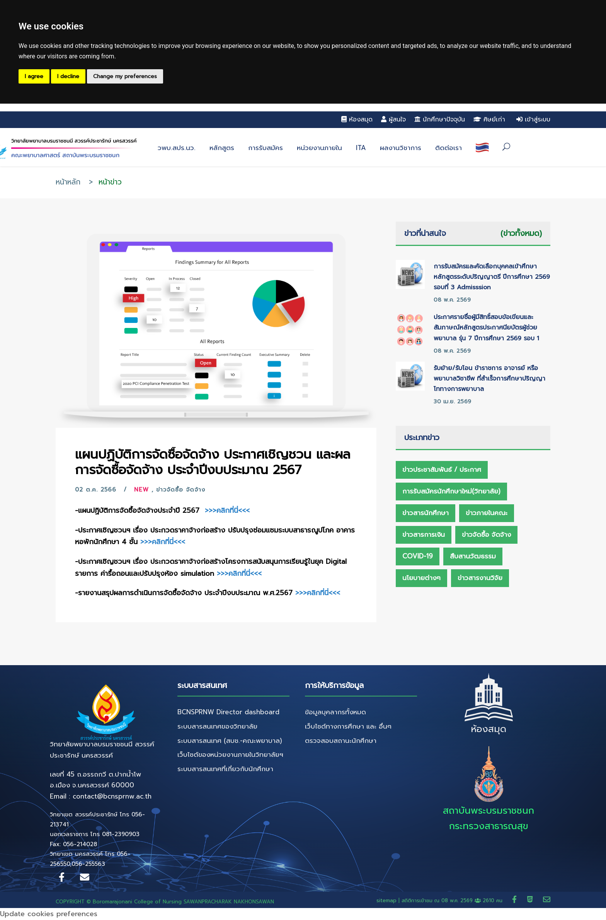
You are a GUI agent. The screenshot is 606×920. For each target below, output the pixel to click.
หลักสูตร (221, 148)
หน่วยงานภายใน (319, 148)
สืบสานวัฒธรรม (473, 556)
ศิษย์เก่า (489, 119)
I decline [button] (68, 76)
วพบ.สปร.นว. (177, 148)
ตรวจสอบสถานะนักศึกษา (340, 741)
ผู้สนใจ (393, 119)
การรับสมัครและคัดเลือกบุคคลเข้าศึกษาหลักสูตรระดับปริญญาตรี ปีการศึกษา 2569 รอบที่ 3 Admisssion (492, 277)
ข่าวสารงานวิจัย (480, 578)
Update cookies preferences (48, 913)
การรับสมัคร (265, 148)
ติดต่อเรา (448, 148)
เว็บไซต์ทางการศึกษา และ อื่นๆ (348, 726)
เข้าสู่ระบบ (533, 119)
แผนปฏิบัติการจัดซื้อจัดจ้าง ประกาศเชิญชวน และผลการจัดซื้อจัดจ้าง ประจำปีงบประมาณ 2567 (213, 462)
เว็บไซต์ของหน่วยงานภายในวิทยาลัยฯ (230, 754)
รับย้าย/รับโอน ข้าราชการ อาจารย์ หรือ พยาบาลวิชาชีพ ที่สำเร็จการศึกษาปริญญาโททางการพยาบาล (489, 379)
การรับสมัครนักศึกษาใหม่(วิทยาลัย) (451, 491)
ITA (361, 148)
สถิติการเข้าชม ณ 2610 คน (453, 900)
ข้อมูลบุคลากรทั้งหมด (335, 712)
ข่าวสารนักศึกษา (425, 513)
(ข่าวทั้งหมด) (521, 233)
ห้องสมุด (357, 119)
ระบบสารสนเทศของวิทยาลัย (217, 726)
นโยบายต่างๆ (421, 578)
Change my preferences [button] (125, 76)
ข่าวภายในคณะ (486, 513)
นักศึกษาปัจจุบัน (439, 119)
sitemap (386, 900)
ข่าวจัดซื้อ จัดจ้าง (180, 489)
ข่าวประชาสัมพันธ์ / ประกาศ (441, 469)
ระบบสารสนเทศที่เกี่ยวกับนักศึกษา (225, 769)
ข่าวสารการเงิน (423, 534)
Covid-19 (417, 556)
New (141, 489)
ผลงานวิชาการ (400, 148)
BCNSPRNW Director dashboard (228, 712)
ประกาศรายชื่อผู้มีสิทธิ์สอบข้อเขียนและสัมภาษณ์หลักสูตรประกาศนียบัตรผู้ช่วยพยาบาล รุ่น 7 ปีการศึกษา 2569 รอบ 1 (486, 327)
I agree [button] (34, 76)
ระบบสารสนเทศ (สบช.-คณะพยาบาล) (229, 741)
